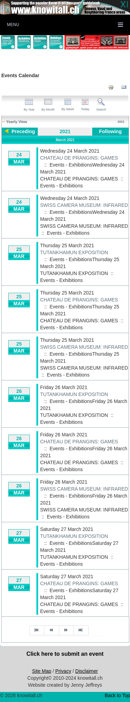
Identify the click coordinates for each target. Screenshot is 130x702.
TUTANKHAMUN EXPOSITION (74, 252)
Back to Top (117, 695)
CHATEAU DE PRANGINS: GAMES (79, 158)
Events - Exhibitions (61, 185)
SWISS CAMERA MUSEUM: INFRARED (84, 205)
